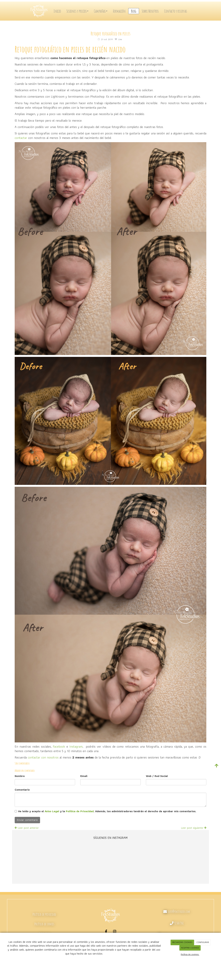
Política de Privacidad (80, 811)
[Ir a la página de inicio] (40, 11)
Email (83, 776)
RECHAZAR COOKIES (182, 942)
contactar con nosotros (43, 757)
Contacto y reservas (175, 11)
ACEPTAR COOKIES (190, 948)
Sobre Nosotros (150, 11)
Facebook (59, 746)
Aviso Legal (52, 811)
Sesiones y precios (77, 11)
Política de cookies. (190, 954)
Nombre (20, 776)
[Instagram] (114, 931)
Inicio (57, 11)
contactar (21, 137)
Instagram (76, 746)
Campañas (100, 11)
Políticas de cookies (44, 924)
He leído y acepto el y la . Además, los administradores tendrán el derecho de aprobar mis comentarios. (107, 811)
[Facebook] (106, 931)
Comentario (22, 790)
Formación (119, 11)
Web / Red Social (157, 776)
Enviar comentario (27, 820)
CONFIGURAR (202, 942)
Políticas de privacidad (44, 914)
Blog (133, 11)
